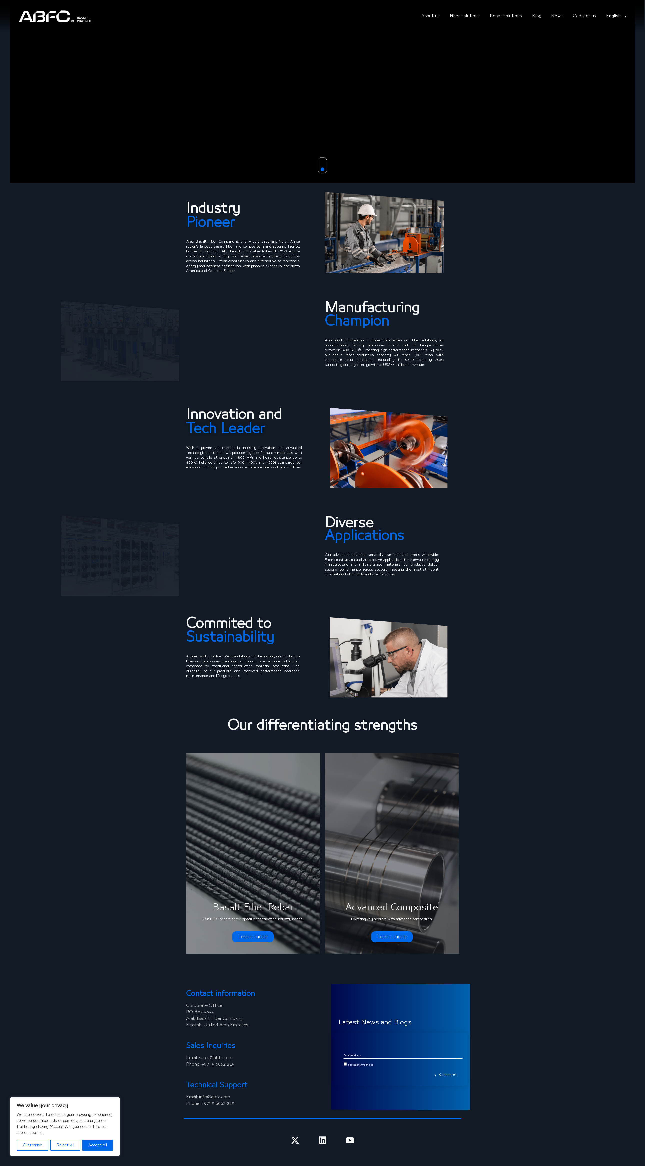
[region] (65, 1126)
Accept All (97, 1145)
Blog (537, 16)
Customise (32, 1145)
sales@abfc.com (216, 1058)
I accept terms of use (491, 1065)
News (557, 16)
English (616, 16)
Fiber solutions (465, 16)
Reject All (65, 1145)
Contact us (584, 16)
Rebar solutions (506, 16)
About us (431, 16)
